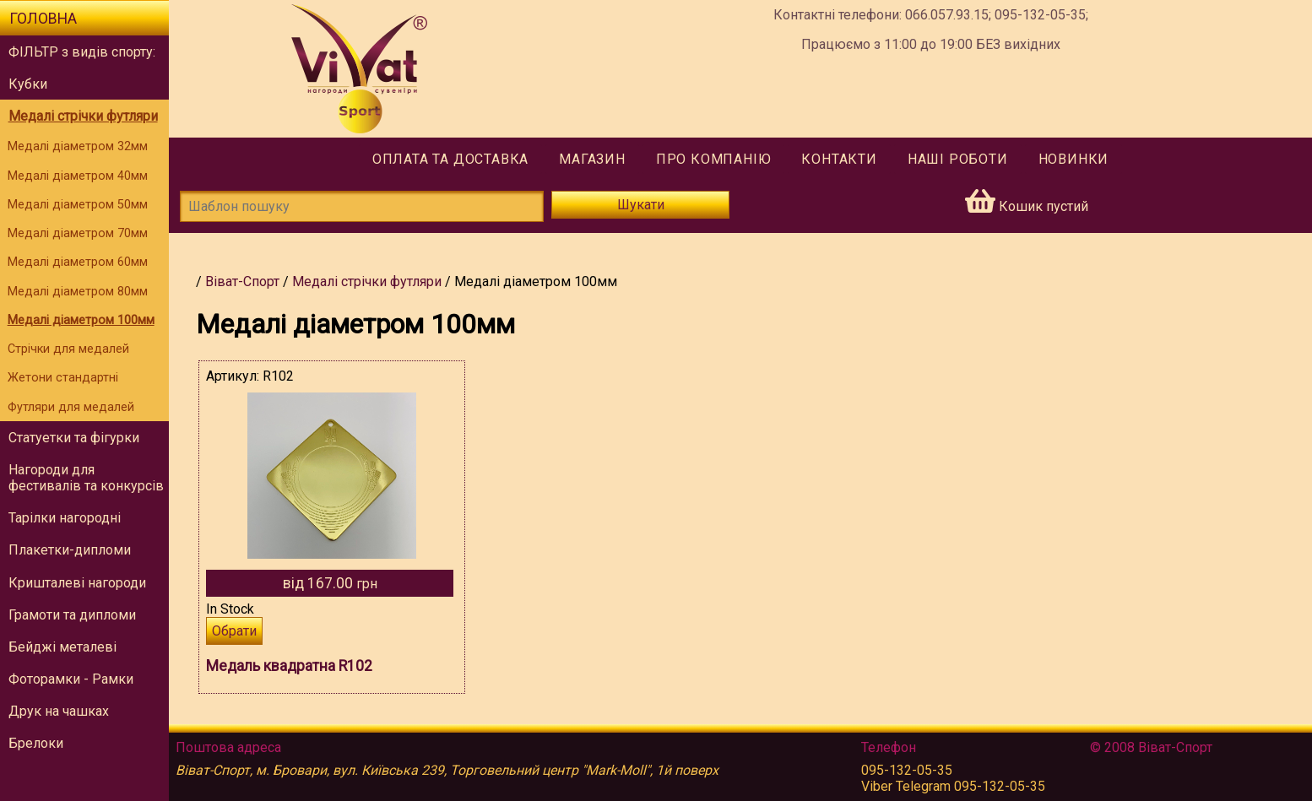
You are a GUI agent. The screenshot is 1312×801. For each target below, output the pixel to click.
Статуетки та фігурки (73, 438)
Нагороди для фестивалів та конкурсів (86, 478)
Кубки (27, 84)
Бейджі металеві (62, 647)
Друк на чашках (58, 711)
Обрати (234, 631)
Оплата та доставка (450, 159)
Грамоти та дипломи (72, 615)
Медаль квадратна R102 (289, 666)
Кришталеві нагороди (77, 583)
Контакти (838, 159)
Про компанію (714, 159)
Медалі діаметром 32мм (78, 146)
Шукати (640, 205)
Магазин (592, 159)
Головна (43, 18)
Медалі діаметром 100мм (81, 320)
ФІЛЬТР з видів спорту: (81, 52)
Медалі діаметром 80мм (78, 291)
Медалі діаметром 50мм (78, 205)
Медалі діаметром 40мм (78, 176)
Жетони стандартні (63, 378)
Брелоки (35, 743)
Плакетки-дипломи (69, 550)
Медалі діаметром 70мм (78, 233)
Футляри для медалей (71, 407)
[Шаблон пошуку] (362, 206)
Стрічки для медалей (68, 349)
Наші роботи (958, 159)
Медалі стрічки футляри (83, 116)
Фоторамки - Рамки (70, 679)
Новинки (1073, 159)
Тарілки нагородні (64, 518)
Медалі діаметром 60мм (78, 262)
